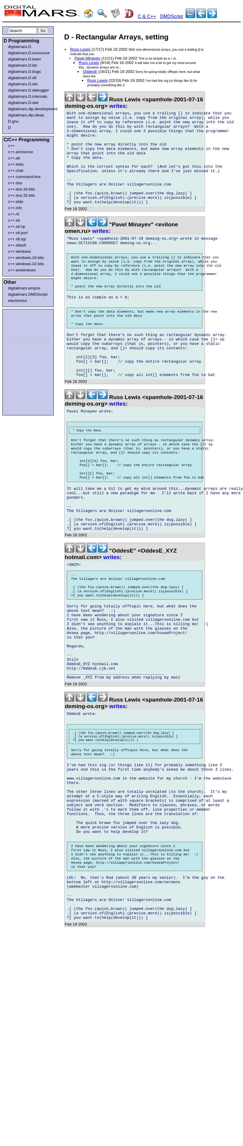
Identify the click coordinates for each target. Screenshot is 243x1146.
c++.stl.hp (16, 226)
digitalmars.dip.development (29, 109)
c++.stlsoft (17, 245)
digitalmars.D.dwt (23, 102)
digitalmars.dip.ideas (26, 115)
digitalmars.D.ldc (22, 65)
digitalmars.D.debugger (28, 90)
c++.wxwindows (22, 270)
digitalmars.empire (24, 288)
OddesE (90, 71)
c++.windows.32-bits (26, 264)
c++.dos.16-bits (21, 189)
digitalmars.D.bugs (24, 71)
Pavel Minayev (87, 58)
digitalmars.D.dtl (22, 78)
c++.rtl (13, 214)
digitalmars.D (19, 46)
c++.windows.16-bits (26, 257)
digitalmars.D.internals (27, 96)
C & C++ (147, 16)
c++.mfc (15, 208)
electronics (17, 300)
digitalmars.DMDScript (28, 294)
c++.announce (20, 152)
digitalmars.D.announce (29, 53)
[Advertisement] (21, 323)
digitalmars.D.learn (24, 59)
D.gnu (13, 121)
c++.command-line (24, 177)
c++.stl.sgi (17, 239)
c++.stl (14, 220)
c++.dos (15, 183)
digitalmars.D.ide (22, 84)
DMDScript (171, 16)
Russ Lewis (80, 49)
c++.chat (15, 170)
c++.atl (14, 158)
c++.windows (19, 251)
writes (117, 106)
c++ (11, 145)
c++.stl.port (18, 233)
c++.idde (15, 201)
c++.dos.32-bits (21, 195)
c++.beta (15, 164)
